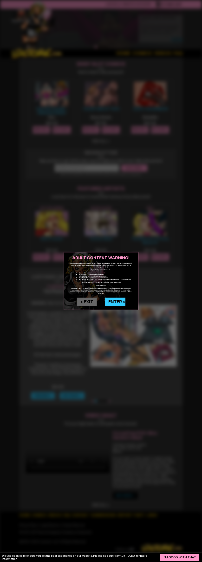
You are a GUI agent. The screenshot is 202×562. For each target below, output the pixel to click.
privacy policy (124, 555)
